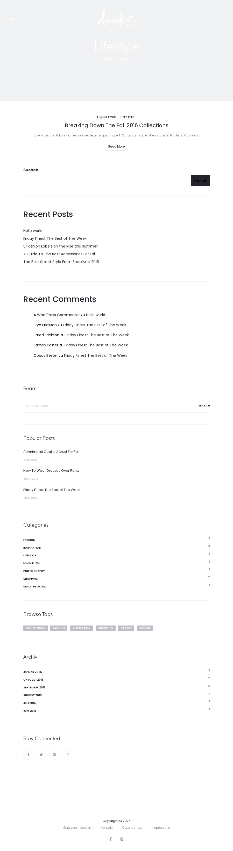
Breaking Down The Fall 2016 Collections (116, 125)
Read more (116, 146)
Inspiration (32, 548)
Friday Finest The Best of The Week (55, 238)
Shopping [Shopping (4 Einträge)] (105, 628)
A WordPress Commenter (57, 314)
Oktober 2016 (33, 680)
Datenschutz (132, 827)
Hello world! (33, 230)
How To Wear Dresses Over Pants (51, 470)
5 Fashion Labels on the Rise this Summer (60, 246)
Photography (34, 571)
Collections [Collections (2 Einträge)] (35, 628)
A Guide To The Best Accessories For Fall (59, 254)
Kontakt (107, 827)
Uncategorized (35, 586)
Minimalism (31, 563)
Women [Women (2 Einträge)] (144, 628)
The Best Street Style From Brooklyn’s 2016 (61, 261)
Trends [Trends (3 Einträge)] (126, 628)
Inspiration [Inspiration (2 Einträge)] (81, 628)
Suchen (30, 169)
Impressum (161, 827)
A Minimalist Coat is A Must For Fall (51, 451)
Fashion (29, 540)
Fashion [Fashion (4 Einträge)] (59, 628)
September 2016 (34, 687)
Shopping (30, 579)
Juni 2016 (30, 711)
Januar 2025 (32, 672)
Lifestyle (127, 117)
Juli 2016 (29, 703)
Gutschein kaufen (77, 827)
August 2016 (32, 695)
